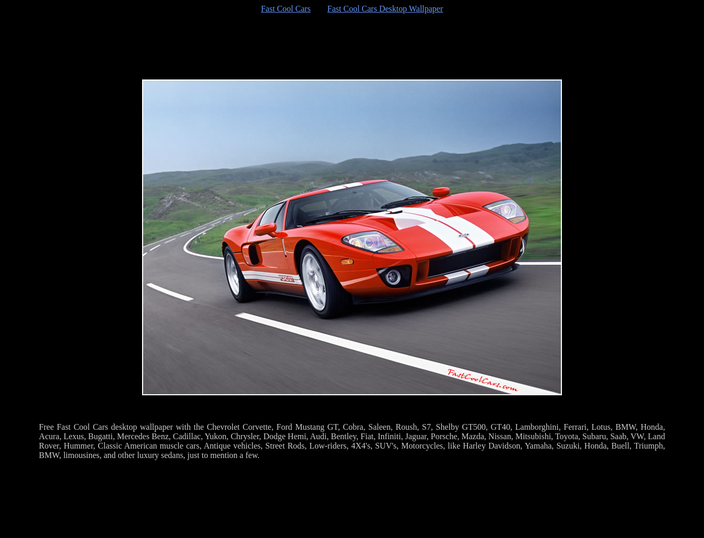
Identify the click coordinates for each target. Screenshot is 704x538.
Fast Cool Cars (286, 8)
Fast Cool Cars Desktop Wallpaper (385, 8)
